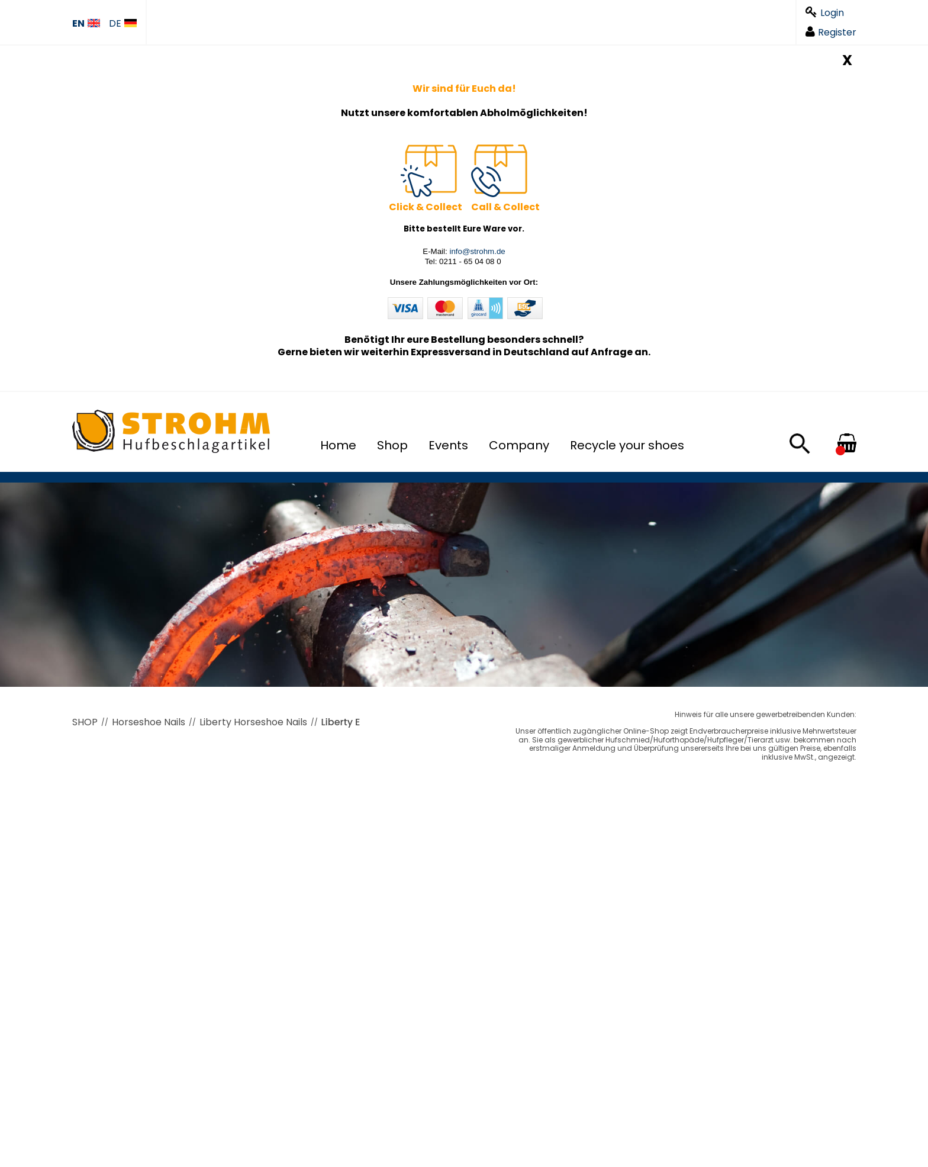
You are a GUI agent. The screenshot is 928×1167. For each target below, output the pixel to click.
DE (123, 24)
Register (830, 32)
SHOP (85, 722)
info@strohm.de (477, 251)
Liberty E (340, 722)
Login (824, 13)
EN (86, 24)
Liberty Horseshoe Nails (253, 722)
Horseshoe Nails (148, 722)
